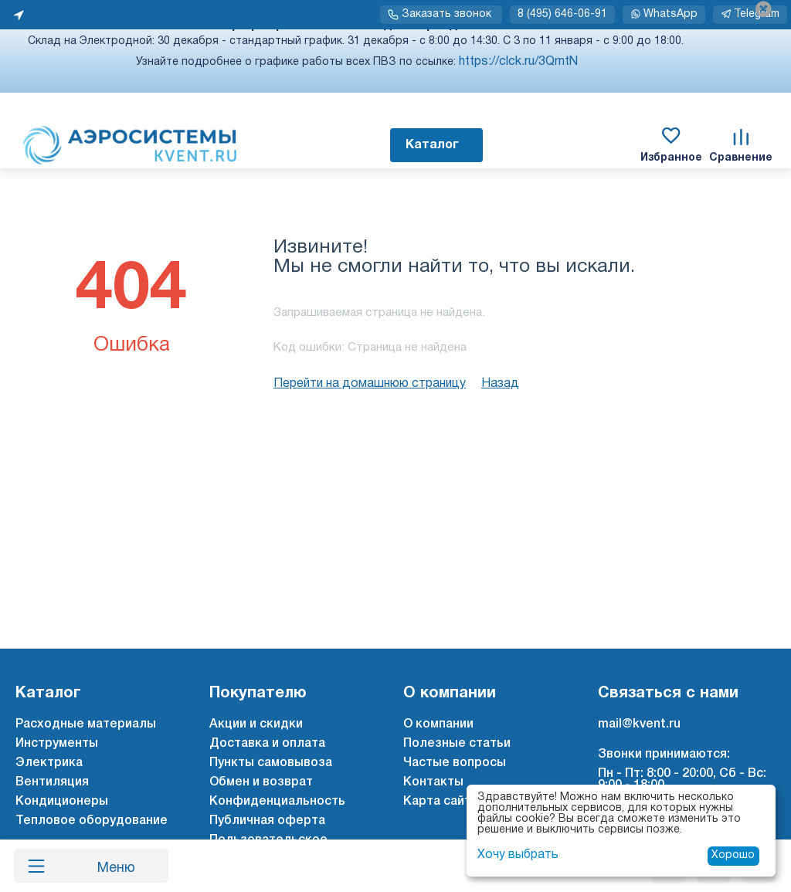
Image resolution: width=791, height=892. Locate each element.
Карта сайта (440, 801)
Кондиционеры (61, 801)
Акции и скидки (256, 724)
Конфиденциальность (277, 801)
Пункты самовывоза (270, 763)
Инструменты (56, 743)
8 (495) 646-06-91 (562, 14)
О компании (438, 724)
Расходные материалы (85, 724)
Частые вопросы (454, 763)
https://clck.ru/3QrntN (518, 61)
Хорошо (733, 855)
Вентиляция (52, 782)
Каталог (432, 145)
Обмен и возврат (261, 782)
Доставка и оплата (267, 743)
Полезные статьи (457, 743)
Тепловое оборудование (91, 821)
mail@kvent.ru (639, 724)
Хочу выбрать (517, 855)
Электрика (49, 763)
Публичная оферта (267, 821)
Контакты (433, 782)
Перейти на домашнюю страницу (369, 383)
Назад (500, 383)
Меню (110, 866)
